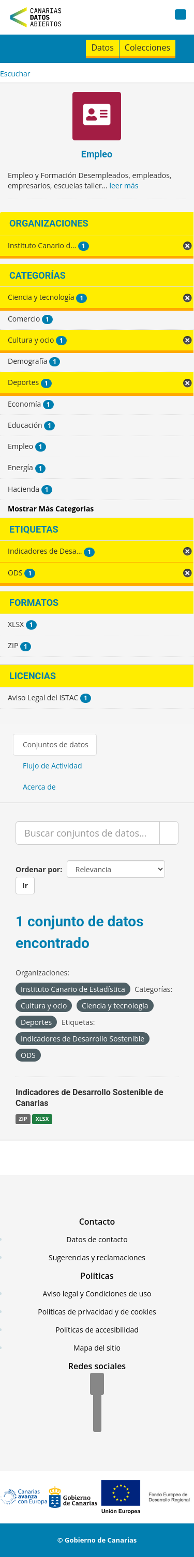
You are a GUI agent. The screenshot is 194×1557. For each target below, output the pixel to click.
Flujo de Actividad (52, 766)
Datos (102, 47)
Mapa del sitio (97, 1348)
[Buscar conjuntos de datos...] (88, 833)
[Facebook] (97, 1384)
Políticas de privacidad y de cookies (97, 1312)
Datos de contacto (96, 1239)
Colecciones (147, 47)
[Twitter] (97, 1403)
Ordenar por (38, 869)
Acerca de (39, 787)
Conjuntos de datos (55, 744)
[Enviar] (168, 833)
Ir (25, 885)
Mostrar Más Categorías (51, 508)
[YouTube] (97, 1421)
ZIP (23, 1118)
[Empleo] (97, 117)
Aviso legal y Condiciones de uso (97, 1293)
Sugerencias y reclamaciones (97, 1257)
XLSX (42, 1118)
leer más (123, 185)
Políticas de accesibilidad (97, 1330)
